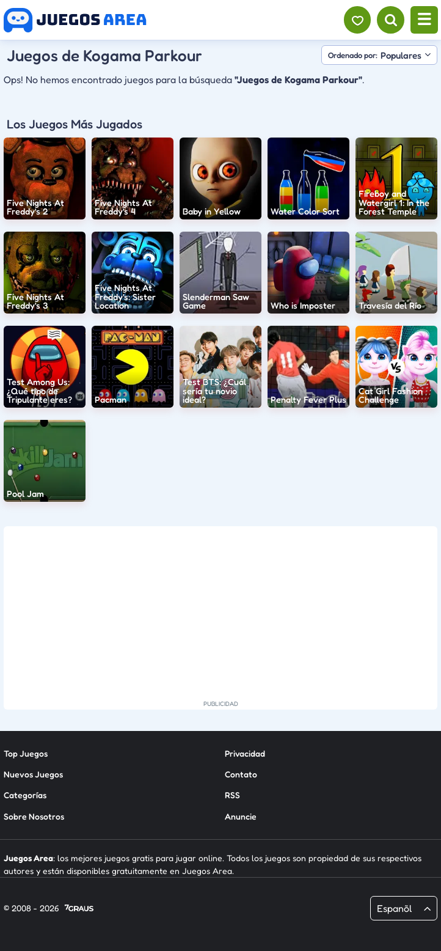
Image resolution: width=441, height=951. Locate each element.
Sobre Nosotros (34, 816)
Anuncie (241, 816)
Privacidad (245, 753)
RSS (232, 795)
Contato (241, 774)
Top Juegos (26, 753)
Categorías (25, 795)
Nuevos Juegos (33, 774)
